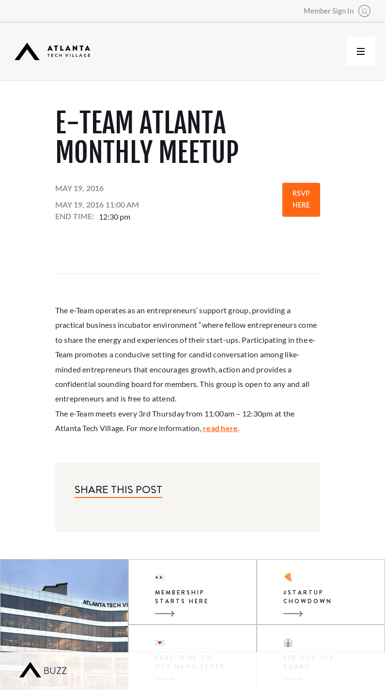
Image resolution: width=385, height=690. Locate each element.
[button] (360, 51)
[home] (52, 52)
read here (220, 428)
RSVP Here (301, 200)
